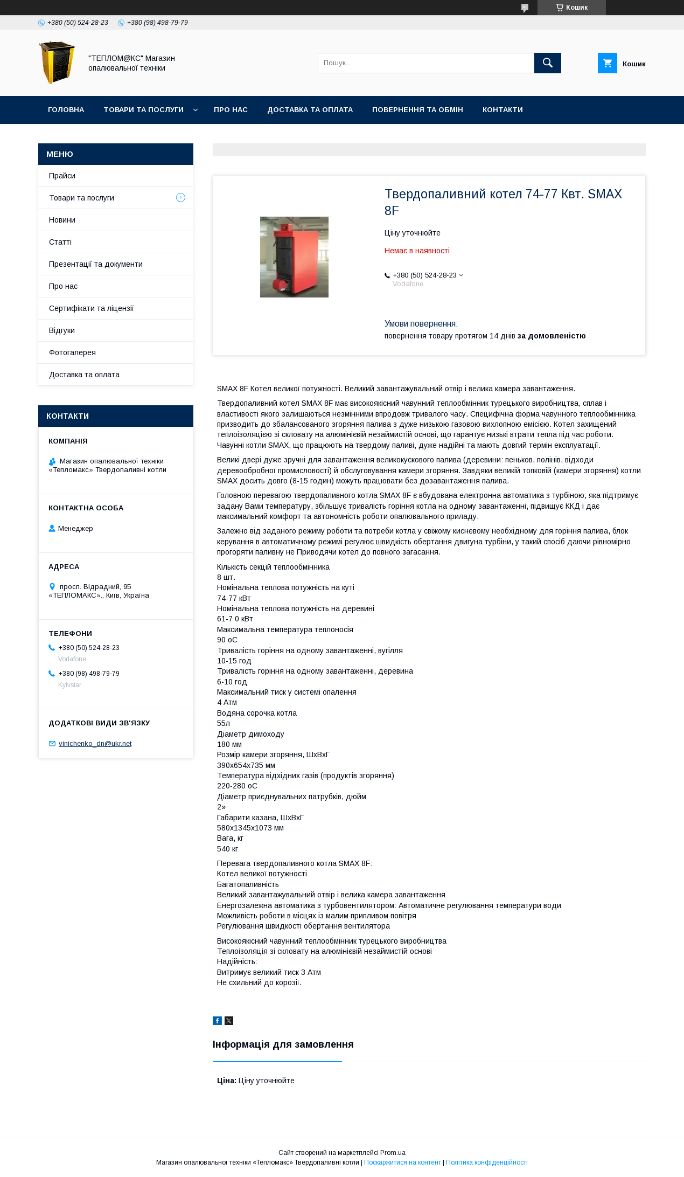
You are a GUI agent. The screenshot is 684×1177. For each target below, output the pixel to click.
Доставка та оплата (310, 110)
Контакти (503, 110)
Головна (66, 110)
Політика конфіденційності (487, 1162)
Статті (60, 242)
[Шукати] (547, 63)
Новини (62, 220)
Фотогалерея (72, 352)
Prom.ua (393, 1153)
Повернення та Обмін (417, 110)
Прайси (62, 175)
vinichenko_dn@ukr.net (95, 743)
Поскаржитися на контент (402, 1162)
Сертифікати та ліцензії (91, 308)
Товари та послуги (143, 110)
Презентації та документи (96, 264)
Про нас (231, 110)
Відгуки (62, 330)
